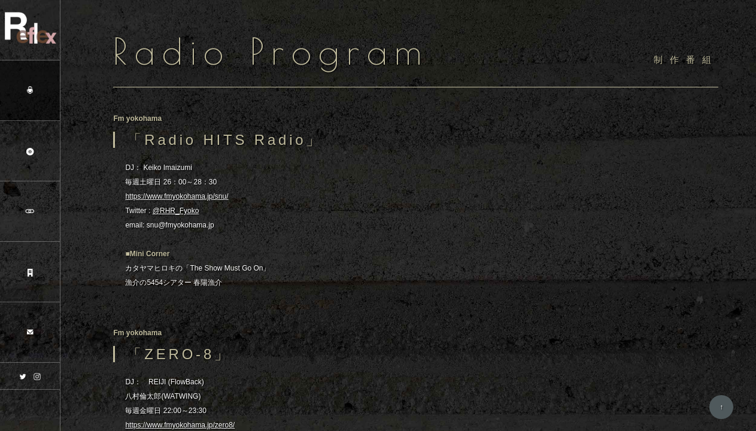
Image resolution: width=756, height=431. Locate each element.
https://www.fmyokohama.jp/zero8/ (180, 425)
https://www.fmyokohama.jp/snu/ (176, 197)
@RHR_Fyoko (176, 211)
